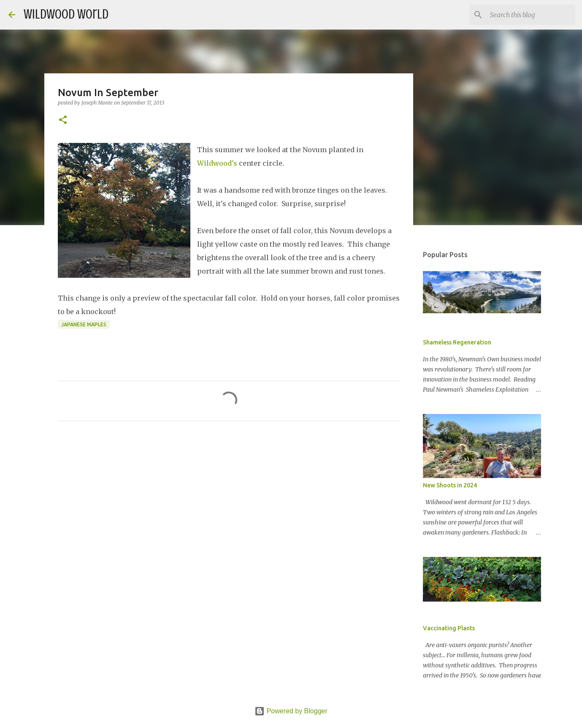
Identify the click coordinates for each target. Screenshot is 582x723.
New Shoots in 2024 (450, 485)
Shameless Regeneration (457, 342)
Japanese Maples (83, 324)
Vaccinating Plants (449, 628)
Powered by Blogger (291, 711)
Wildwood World (66, 14)
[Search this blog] (531, 15)
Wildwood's (217, 163)
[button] (63, 120)
